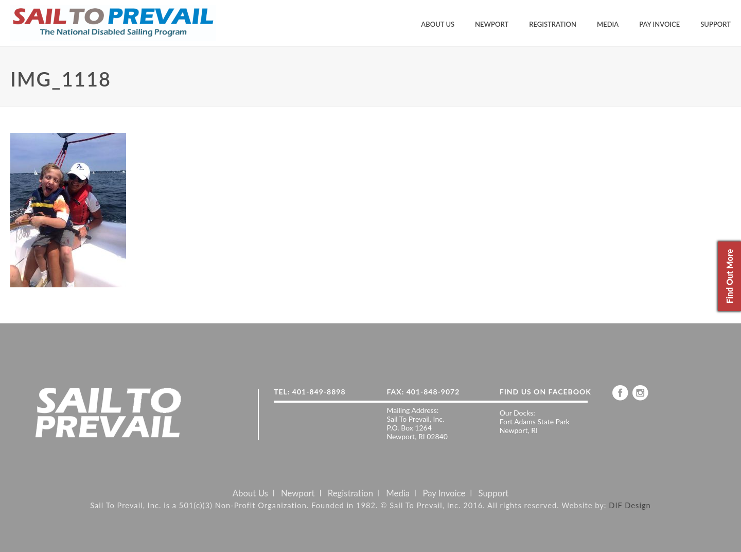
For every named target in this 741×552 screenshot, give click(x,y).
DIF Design (630, 505)
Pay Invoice (659, 24)
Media (608, 24)
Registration (552, 24)
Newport (491, 24)
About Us (437, 24)
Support (715, 24)
